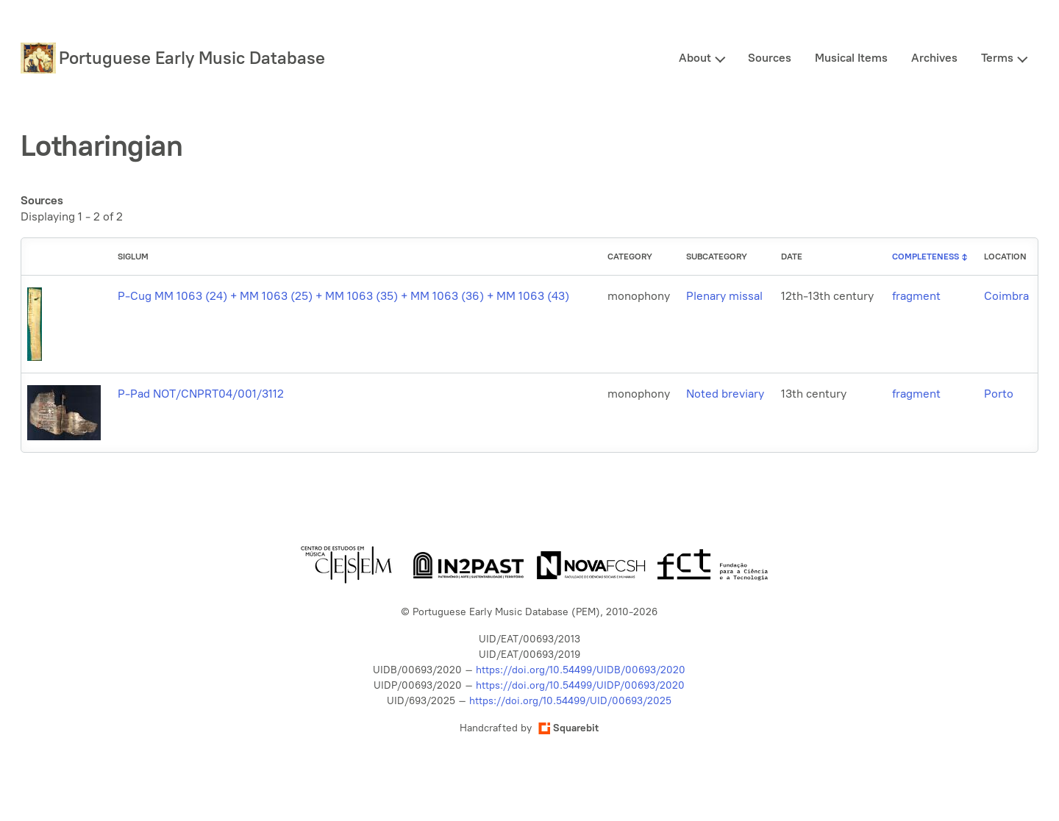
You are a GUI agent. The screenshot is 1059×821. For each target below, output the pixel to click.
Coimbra (1006, 296)
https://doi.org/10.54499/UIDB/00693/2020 (580, 670)
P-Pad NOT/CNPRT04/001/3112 (201, 394)
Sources (769, 58)
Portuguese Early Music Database (192, 57)
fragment (916, 296)
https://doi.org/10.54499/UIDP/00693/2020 (580, 685)
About (695, 58)
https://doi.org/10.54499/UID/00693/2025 (570, 701)
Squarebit (568, 728)
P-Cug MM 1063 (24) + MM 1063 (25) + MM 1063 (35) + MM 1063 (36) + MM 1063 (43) (343, 296)
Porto (998, 394)
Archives (934, 58)
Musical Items (851, 58)
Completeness (925, 256)
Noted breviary (725, 394)
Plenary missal (724, 296)
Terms (997, 58)
